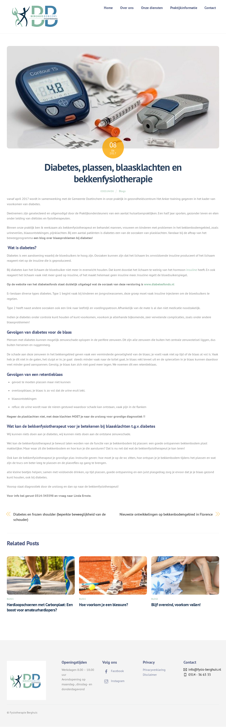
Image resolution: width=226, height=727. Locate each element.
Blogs (122, 191)
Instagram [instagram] (113, 681)
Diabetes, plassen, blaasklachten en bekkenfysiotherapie (113, 173)
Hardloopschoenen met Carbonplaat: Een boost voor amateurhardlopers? (40, 607)
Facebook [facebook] (113, 671)
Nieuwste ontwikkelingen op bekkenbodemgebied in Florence (166, 514)
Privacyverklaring (154, 670)
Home (108, 7)
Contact (210, 7)
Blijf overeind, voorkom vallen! (176, 604)
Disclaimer (150, 675)
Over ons (127, 7)
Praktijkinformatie (183, 7)
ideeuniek (107, 191)
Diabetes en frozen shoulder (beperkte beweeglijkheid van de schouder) (59, 517)
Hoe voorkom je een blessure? (103, 604)
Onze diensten (152, 7)
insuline (191, 270)
